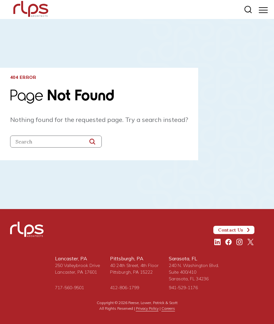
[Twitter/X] (250, 242)
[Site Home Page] (30, 10)
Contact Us (234, 230)
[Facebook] (228, 242)
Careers (168, 308)
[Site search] (248, 9)
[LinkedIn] (217, 242)
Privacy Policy (147, 308)
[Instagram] (239, 242)
